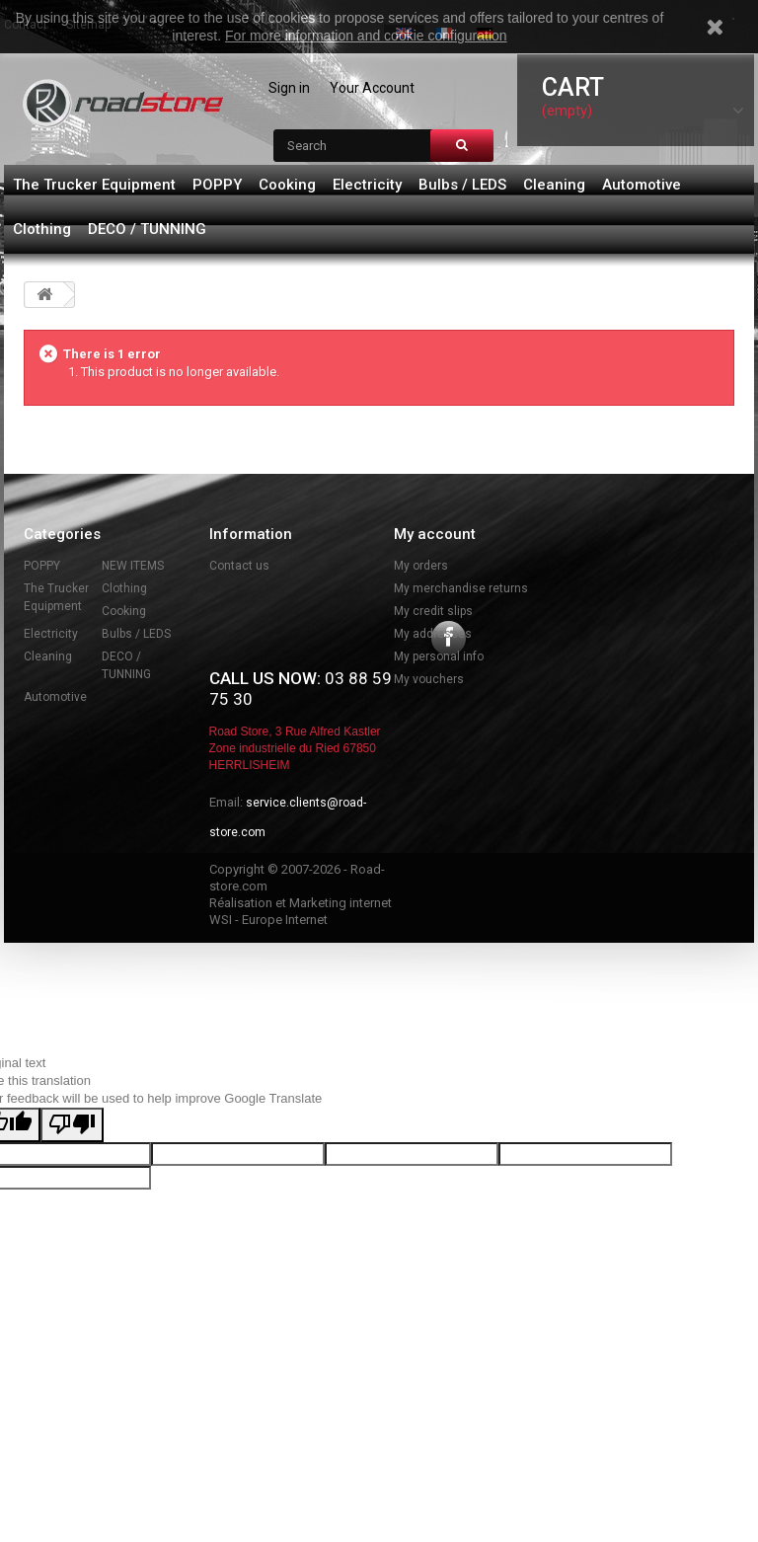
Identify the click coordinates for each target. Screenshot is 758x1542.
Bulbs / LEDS (462, 184)
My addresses (433, 634)
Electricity (367, 184)
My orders (421, 566)
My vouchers (429, 679)
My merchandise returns (461, 588)
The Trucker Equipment (94, 184)
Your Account (372, 88)
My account (435, 534)
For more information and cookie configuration (366, 35)
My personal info (439, 656)
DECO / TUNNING (147, 229)
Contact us (239, 566)
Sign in (289, 88)
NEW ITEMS (133, 566)
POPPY (217, 184)
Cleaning (554, 184)
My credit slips (433, 611)
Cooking (287, 184)
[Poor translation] (72, 1224)
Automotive (641, 184)
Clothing (42, 229)
